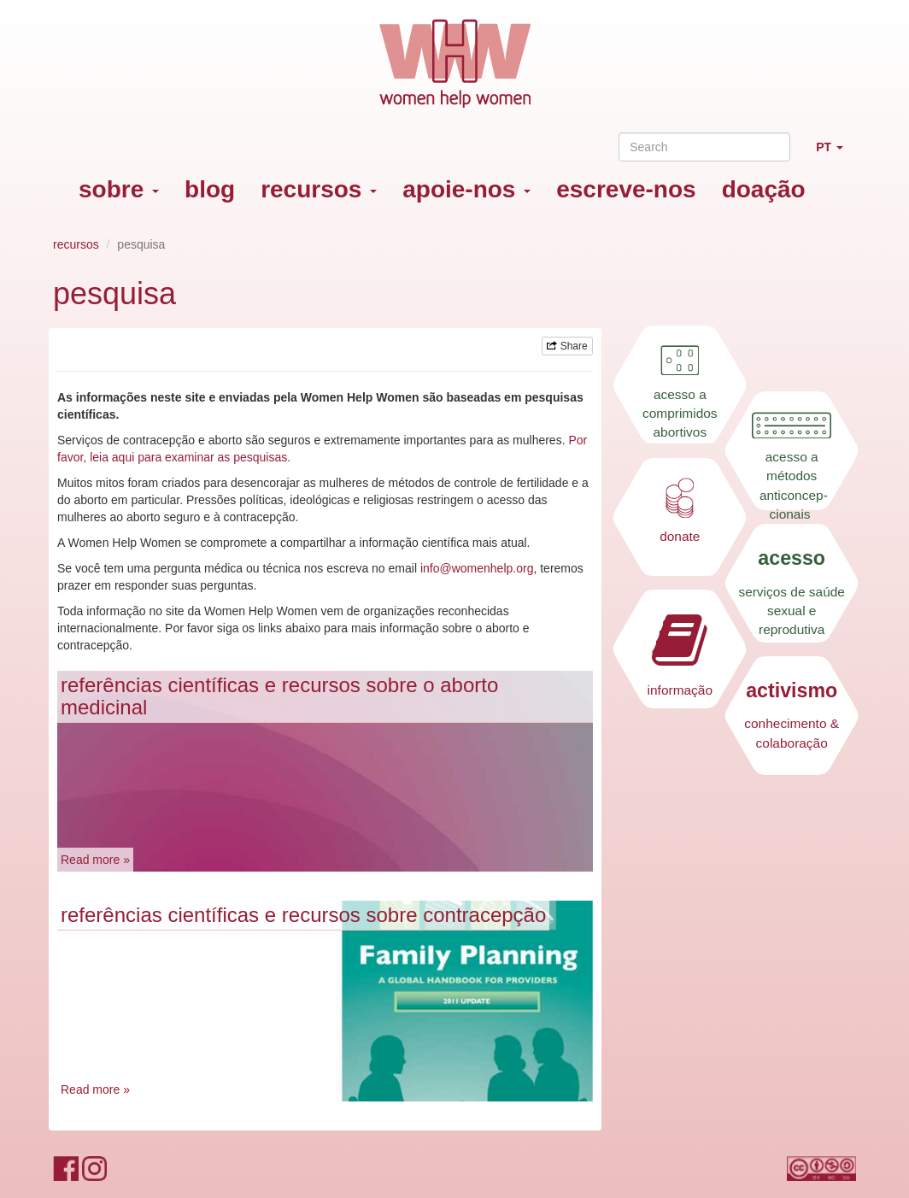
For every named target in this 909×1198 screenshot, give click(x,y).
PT (836, 154)
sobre (119, 189)
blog (210, 189)
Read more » (95, 859)
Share (567, 346)
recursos (319, 189)
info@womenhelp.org (477, 568)
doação (764, 189)
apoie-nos (466, 189)
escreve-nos (625, 189)
